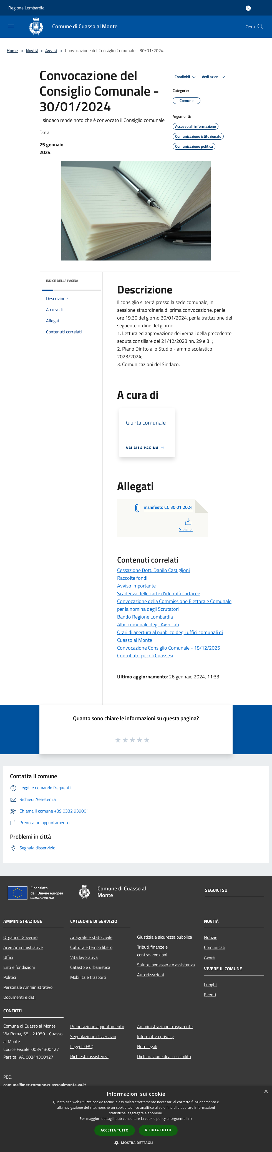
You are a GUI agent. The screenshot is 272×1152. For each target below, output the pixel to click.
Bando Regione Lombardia (145, 616)
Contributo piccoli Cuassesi (145, 655)
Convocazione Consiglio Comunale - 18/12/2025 (168, 648)
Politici (9, 977)
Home (12, 50)
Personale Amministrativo (27, 987)
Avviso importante (136, 585)
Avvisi (51, 50)
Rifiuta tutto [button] (158, 1130)
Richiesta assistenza (89, 1056)
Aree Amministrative (23, 947)
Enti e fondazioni (19, 967)
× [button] (266, 1092)
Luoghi (210, 984)
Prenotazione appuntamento (97, 1026)
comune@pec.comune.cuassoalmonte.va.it (44, 1084)
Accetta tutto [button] (115, 1130)
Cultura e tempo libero (91, 947)
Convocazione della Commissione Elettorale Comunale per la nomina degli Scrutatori (174, 605)
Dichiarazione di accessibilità (164, 1056)
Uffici (8, 957)
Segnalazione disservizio (93, 1036)
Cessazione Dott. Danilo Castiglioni (153, 570)
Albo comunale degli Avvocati (148, 624)
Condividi (186, 77)
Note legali (147, 1046)
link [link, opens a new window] (189, 1118)
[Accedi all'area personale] (248, 8)
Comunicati (214, 947)
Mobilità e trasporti (88, 977)
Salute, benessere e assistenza (166, 964)
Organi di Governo (20, 937)
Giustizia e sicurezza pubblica (164, 937)
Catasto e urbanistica (90, 967)
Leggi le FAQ (82, 1046)
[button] (136, 1142)
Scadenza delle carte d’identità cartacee (158, 593)
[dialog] (136, 1119)
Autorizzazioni (150, 974)
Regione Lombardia (26, 7)
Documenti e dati (19, 997)
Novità (32, 50)
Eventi (210, 994)
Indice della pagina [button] (62, 280)
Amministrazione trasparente (165, 1026)
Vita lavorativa (84, 957)
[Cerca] (260, 26)
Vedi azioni (214, 77)
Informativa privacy (155, 1036)
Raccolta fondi (132, 578)
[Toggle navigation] (11, 26)
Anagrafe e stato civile (91, 937)
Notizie (210, 937)
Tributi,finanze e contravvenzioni (152, 951)
